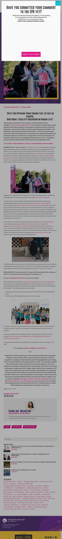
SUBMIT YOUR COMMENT (31, 54)
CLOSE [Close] (58, 3)
